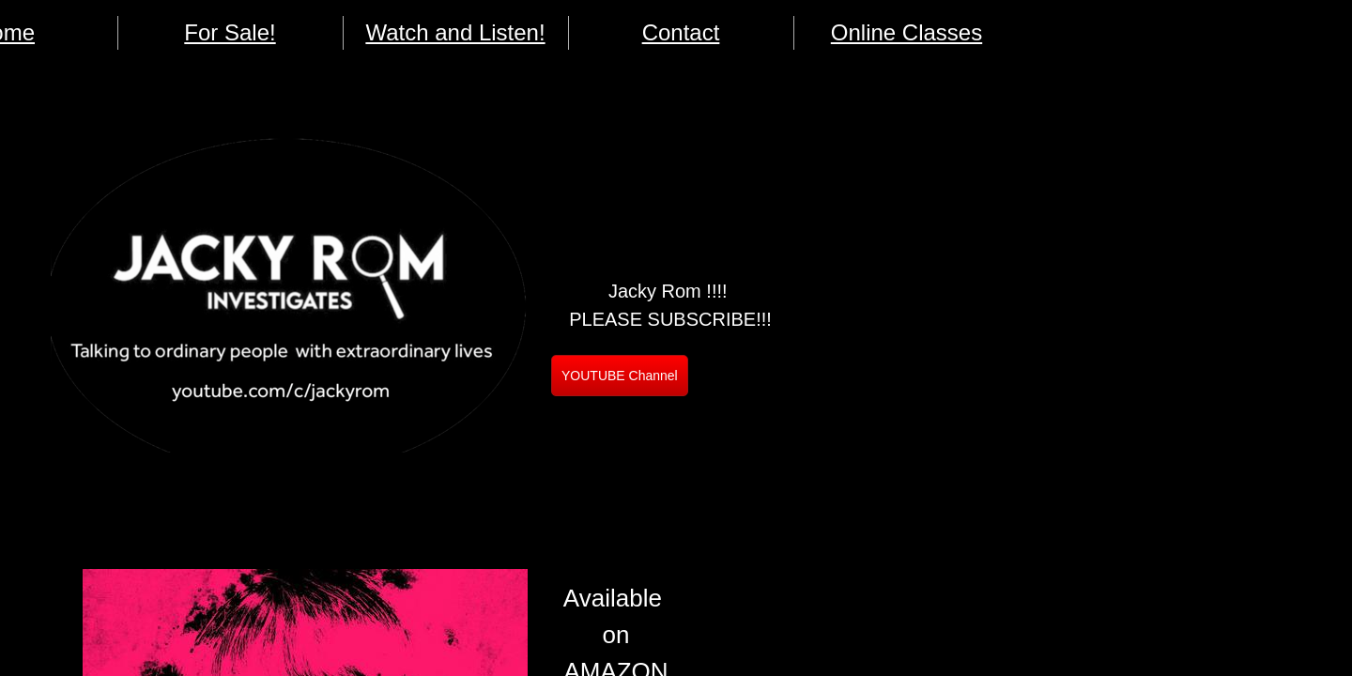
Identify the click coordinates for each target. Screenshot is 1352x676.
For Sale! (229, 32)
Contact (681, 32)
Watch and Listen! (455, 32)
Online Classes (906, 32)
